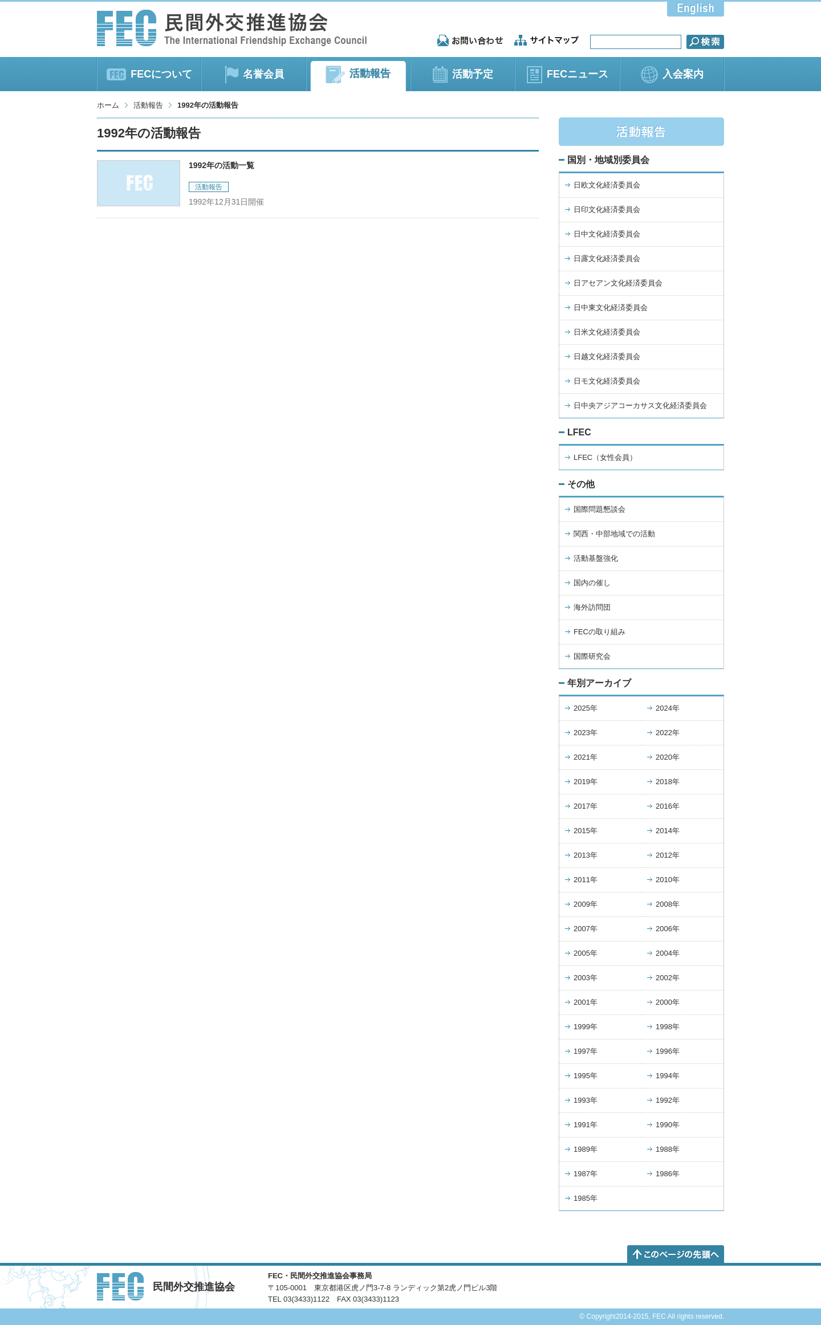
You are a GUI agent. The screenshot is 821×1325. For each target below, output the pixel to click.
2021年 (586, 757)
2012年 (668, 855)
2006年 (668, 928)
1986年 (668, 1173)
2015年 (586, 830)
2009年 (586, 904)
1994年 (668, 1075)
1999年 (586, 1026)
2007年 (586, 928)
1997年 (586, 1051)
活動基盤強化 (596, 558)
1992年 (668, 1100)
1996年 (668, 1051)
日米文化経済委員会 (607, 332)
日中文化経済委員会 (607, 234)
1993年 (586, 1100)
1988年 (668, 1149)
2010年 (668, 879)
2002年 (668, 977)
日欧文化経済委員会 (607, 185)
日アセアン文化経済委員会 (618, 283)
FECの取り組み (599, 631)
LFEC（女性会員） (605, 457)
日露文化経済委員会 (607, 258)
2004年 (668, 953)
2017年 (586, 806)
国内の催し (592, 582)
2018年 (668, 781)
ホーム (108, 105)
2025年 (586, 708)
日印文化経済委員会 (607, 209)
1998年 (668, 1026)
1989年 (586, 1149)
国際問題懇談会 (599, 509)
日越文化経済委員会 (607, 356)
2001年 (586, 1002)
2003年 (586, 977)
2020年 (668, 757)
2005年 (586, 953)
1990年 (668, 1124)
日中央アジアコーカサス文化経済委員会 (640, 405)
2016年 (668, 806)
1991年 (586, 1124)
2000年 (668, 1002)
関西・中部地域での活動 (614, 533)
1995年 (586, 1075)
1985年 (586, 1198)
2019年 (586, 781)
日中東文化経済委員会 (611, 307)
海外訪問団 (592, 607)
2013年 (586, 855)
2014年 (668, 830)
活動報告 (148, 105)
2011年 (586, 879)
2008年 (668, 904)
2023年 (586, 732)
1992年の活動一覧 (221, 165)
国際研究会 (592, 656)
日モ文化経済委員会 (607, 381)
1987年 (586, 1173)
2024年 (668, 708)
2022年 (668, 732)
